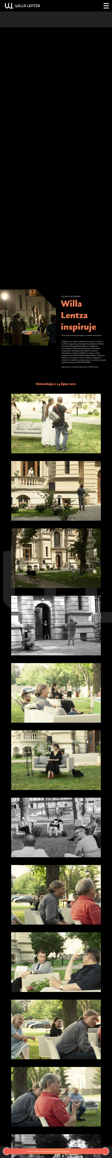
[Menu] (106, 6)
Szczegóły (71, 1151)
